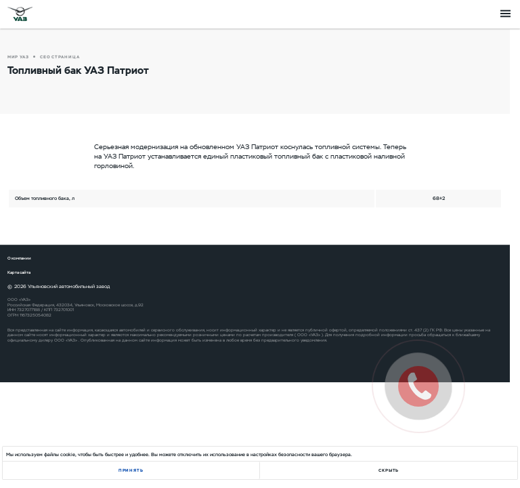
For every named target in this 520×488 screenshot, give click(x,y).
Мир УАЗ (18, 57)
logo (19, 13)
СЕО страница (60, 57)
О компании (19, 258)
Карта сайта (18, 272)
